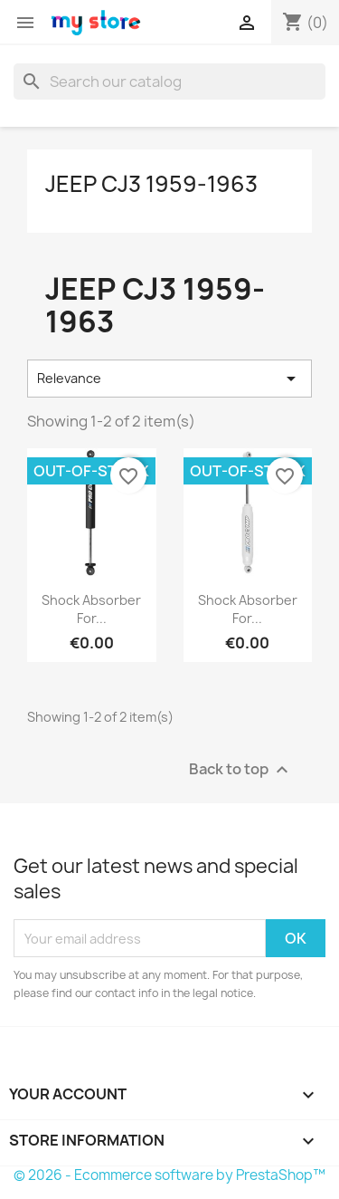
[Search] (169, 81)
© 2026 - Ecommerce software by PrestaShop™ (169, 1175)
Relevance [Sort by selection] (169, 378)
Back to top (241, 770)
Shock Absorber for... (91, 609)
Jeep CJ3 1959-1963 (151, 183)
